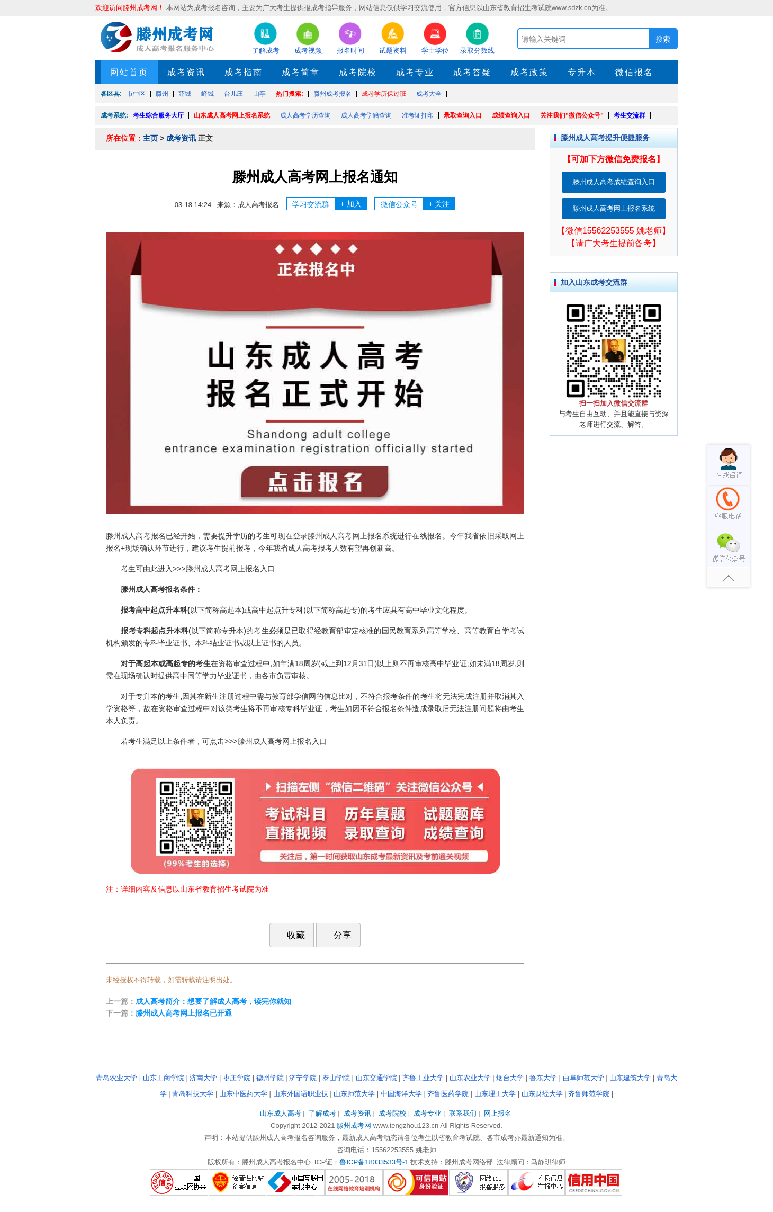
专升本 (582, 72)
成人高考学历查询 (305, 115)
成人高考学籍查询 (366, 115)
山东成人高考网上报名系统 (232, 115)
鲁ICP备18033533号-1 (373, 1162)
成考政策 (529, 72)
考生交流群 (629, 115)
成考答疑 (472, 72)
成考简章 (301, 72)
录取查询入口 (463, 115)
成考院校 (358, 72)
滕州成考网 (354, 1125)
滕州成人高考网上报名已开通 (184, 1013)
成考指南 (243, 72)
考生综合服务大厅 (158, 115)
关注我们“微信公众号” (572, 115)
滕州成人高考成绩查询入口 (613, 182)
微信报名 (634, 72)
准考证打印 (418, 115)
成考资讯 (186, 72)
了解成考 (322, 1113)
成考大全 (429, 93)
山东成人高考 (280, 1113)
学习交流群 (329, 204)
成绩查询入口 (511, 115)
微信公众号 (418, 204)
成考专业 (415, 72)
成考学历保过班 (384, 93)
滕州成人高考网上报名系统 (613, 208)
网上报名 (497, 1113)
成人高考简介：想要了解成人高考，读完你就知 (213, 1001)
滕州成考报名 (332, 93)
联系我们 (463, 1113)
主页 (150, 138)
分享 (337, 934)
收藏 (290, 935)
